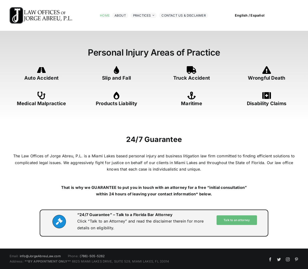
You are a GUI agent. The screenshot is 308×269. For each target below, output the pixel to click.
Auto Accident (41, 78)
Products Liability (116, 103)
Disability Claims (266, 103)
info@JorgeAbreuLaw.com (40, 256)
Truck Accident (191, 78)
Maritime (191, 103)
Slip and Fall (116, 78)
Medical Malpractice (41, 103)
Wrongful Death (266, 78)
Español (257, 15)
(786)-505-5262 (92, 256)
